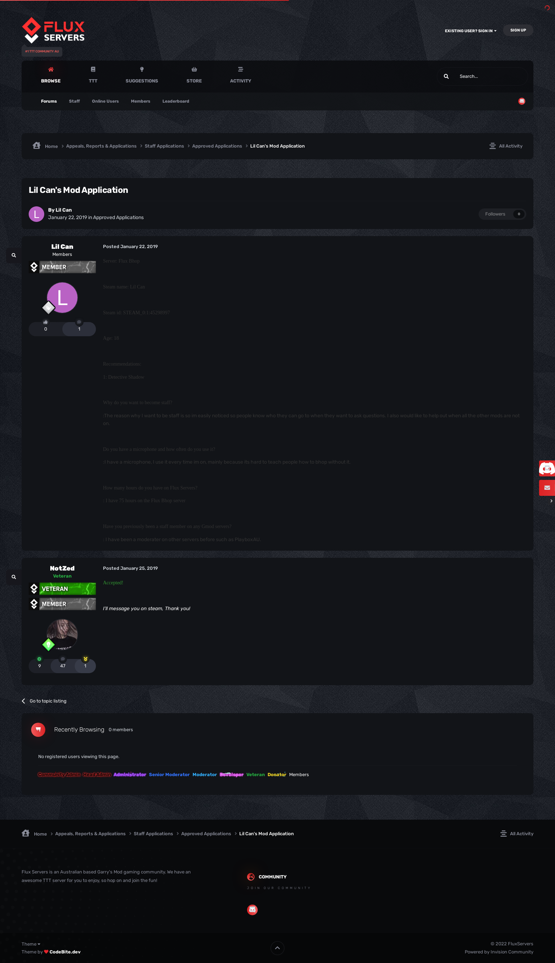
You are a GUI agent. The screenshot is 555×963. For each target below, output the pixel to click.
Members (140, 101)
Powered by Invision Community (499, 952)
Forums (49, 101)
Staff (74, 101)
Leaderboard (175, 101)
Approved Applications (118, 217)
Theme (31, 944)
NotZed (62, 568)
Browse (51, 81)
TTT (93, 81)
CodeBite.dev (65, 952)
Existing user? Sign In (471, 31)
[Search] (465, 76)
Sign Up (518, 30)
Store (194, 81)
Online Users (105, 101)
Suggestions (142, 81)
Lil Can (64, 210)
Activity (240, 81)
